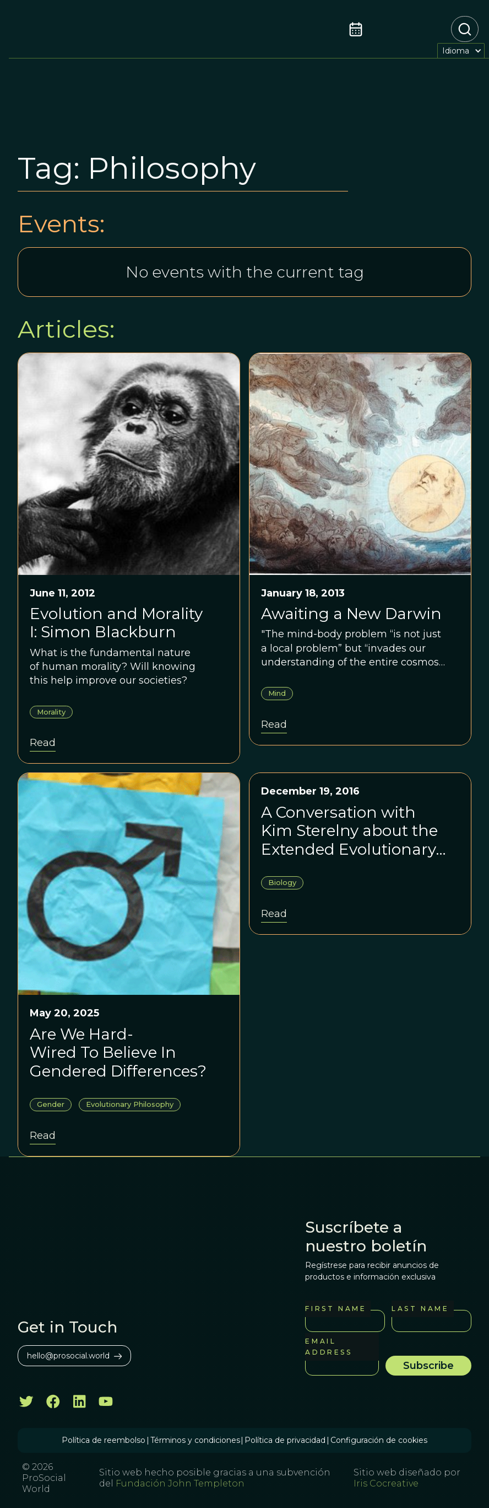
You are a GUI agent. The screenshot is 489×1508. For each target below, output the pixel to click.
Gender (50, 1104)
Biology (282, 882)
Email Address (328, 1346)
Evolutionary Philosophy (129, 1104)
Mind (277, 693)
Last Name (420, 1308)
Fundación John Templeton (178, 1483)
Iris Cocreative (386, 1483)
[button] (461, 50)
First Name (335, 1308)
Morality (51, 711)
